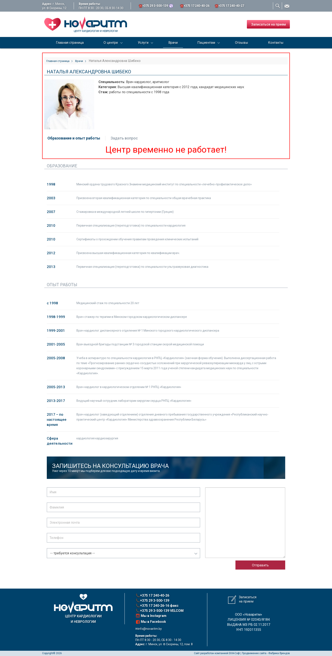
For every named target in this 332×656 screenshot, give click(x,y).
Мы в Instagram (151, 616)
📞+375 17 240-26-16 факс (157, 606)
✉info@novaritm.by (148, 628)
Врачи (173, 43)
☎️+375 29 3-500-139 (156, 6)
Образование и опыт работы (73, 138)
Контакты (276, 43)
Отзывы (241, 43)
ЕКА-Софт (235, 653)
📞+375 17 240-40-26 (152, 595)
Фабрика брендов (279, 653)
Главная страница (70, 43)
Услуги (143, 43)
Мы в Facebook (151, 622)
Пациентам (206, 43)
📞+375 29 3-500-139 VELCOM (160, 611)
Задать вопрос (124, 138)
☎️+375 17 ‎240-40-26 (194, 5)
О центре (111, 43)
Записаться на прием (268, 24)
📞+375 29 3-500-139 (152, 601)
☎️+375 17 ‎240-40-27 (229, 5)
